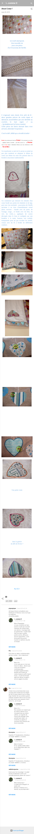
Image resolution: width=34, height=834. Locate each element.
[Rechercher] (31, 3)
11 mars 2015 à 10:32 (24, 769)
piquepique (12, 608)
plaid (15, 601)
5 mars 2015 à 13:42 (16, 688)
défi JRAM (9, 601)
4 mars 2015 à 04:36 (16, 651)
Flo (10, 651)
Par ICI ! (17, 589)
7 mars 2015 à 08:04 (20, 705)
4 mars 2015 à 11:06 (20, 620)
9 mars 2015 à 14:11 (21, 732)
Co (10, 688)
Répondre (12, 647)
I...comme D (11, 3)
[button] (31, 9)
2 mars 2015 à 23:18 (22, 608)
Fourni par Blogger (17, 830)
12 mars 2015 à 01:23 (20, 780)
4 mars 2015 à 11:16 (20, 660)
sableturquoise (13, 769)
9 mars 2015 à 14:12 (21, 758)
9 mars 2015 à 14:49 (20, 741)
